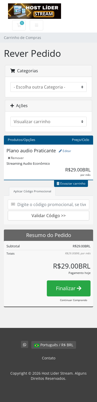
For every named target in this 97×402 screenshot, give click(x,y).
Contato (48, 358)
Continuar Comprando (73, 300)
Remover (16, 158)
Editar (65, 151)
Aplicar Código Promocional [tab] (32, 191)
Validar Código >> (49, 215)
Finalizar (68, 288)
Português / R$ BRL (53, 344)
